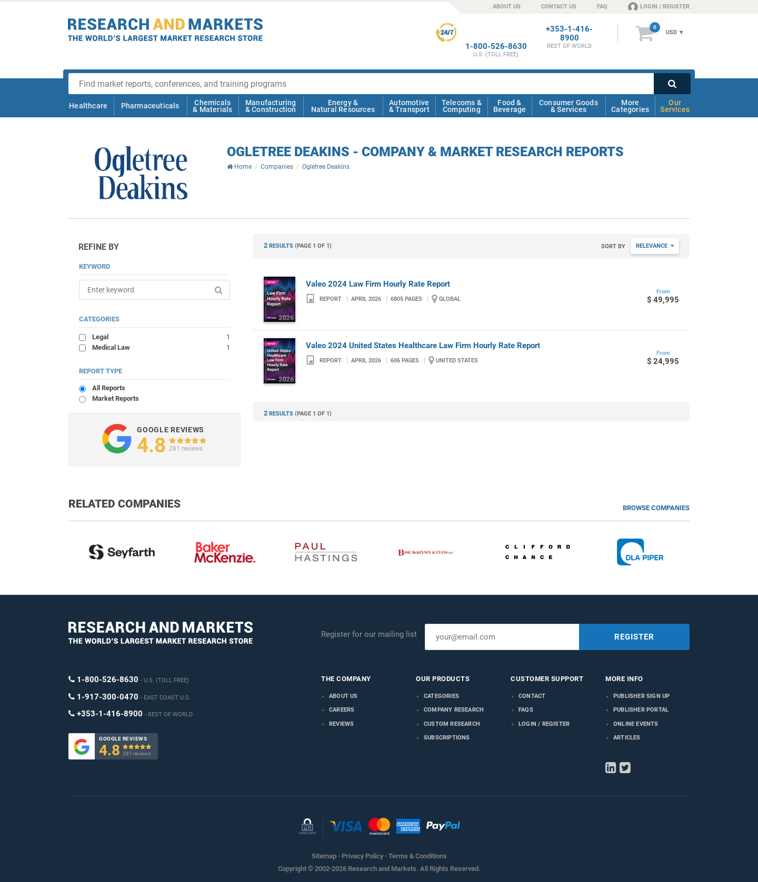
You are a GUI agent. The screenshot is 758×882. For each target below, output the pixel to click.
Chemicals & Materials (212, 106)
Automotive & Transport (409, 106)
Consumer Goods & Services (568, 106)
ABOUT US (507, 6)
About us (343, 696)
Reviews (341, 724)
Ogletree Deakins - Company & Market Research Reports (425, 151)
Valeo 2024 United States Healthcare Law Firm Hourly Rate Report (423, 345)
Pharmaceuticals (150, 106)
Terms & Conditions (417, 856)
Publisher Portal (641, 709)
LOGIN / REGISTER (659, 6)
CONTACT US (558, 6)
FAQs (525, 709)
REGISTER (634, 637)
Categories (441, 696)
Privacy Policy (362, 856)
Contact (531, 696)
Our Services (675, 106)
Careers (341, 709)
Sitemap (324, 856)
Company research (454, 709)
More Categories (630, 106)
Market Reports (115, 398)
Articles (627, 737)
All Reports (108, 388)
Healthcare (88, 106)
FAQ (602, 6)
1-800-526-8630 (496, 46)
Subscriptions (447, 737)
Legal (161, 336)
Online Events (636, 724)
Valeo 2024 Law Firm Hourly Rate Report (378, 284)
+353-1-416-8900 (569, 34)
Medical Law (161, 347)
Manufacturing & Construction (270, 106)
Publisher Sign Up (641, 696)
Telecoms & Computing (462, 106)
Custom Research (452, 724)
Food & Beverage (509, 106)
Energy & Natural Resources (343, 106)
